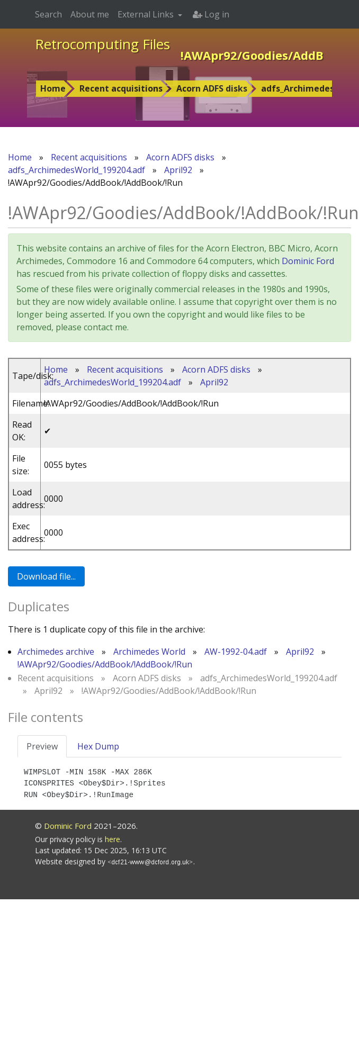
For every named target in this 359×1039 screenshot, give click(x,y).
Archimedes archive (55, 651)
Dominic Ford (308, 261)
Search (48, 14)
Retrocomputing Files (102, 43)
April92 (178, 170)
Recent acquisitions (121, 88)
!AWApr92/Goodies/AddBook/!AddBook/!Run (104, 664)
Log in (211, 14)
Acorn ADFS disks (211, 88)
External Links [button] (147, 14)
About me (89, 14)
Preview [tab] (42, 746)
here (112, 839)
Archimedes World (149, 651)
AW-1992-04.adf (235, 651)
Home (53, 88)
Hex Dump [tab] (98, 746)
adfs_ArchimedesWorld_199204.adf (76, 170)
